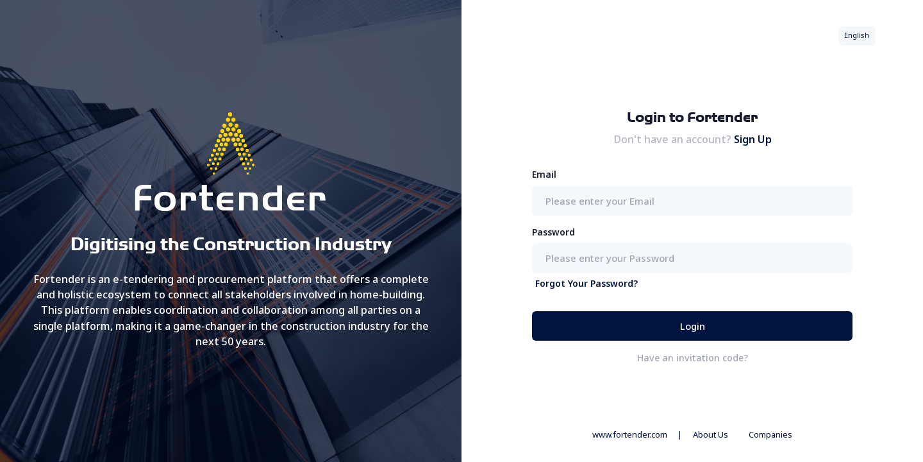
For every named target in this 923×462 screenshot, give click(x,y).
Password (553, 232)
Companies (770, 434)
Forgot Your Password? (586, 283)
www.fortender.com (629, 434)
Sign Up (753, 139)
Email (544, 174)
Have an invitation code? (692, 358)
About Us (710, 434)
